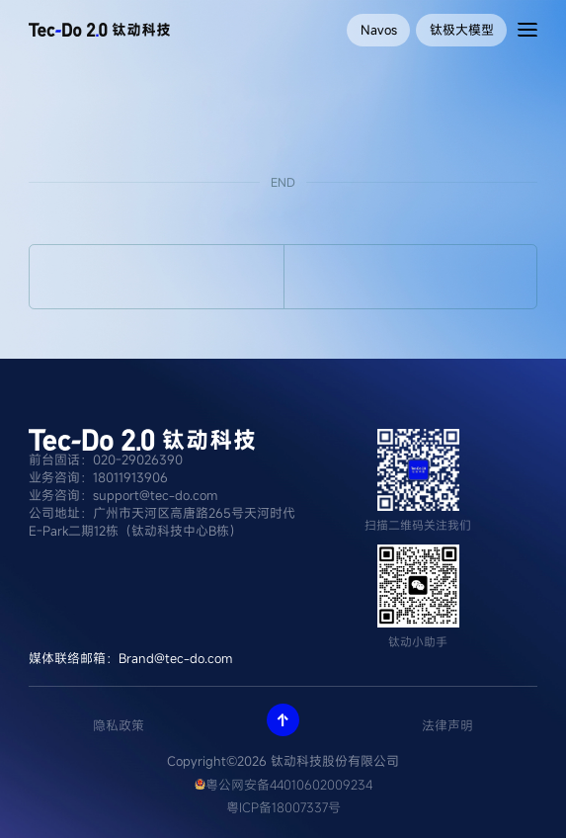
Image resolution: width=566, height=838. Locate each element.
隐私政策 (118, 725)
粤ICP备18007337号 (283, 807)
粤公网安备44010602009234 (283, 785)
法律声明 (447, 725)
